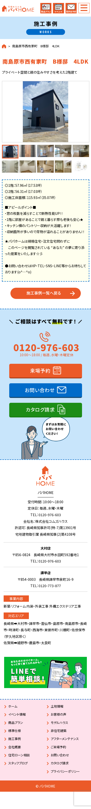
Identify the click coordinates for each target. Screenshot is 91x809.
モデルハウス (59, 722)
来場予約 (40, 370)
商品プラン (15, 722)
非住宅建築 (58, 730)
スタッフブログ (18, 763)
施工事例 (14, 738)
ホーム (12, 706)
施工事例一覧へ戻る (43, 293)
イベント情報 (17, 714)
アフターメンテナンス (65, 738)
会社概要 (14, 747)
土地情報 (57, 706)
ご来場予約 (58, 747)
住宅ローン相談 (19, 755)
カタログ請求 (40, 409)
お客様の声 (58, 714)
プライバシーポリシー (65, 771)
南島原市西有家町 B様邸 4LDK (35, 46)
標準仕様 (14, 730)
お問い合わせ (40, 390)
